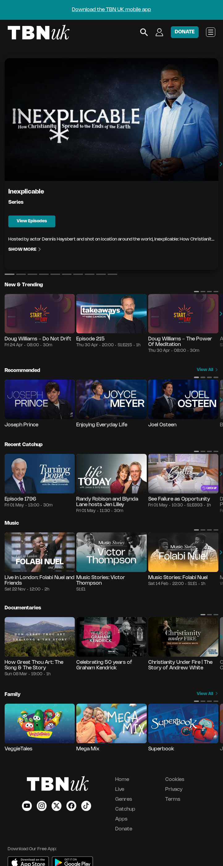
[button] (10, 274)
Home (122, 779)
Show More (25, 250)
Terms (172, 799)
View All (207, 370)
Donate (123, 829)
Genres (123, 799)
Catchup (125, 809)
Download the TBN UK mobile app (111, 9)
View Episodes (32, 221)
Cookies (174, 779)
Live (119, 789)
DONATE (185, 32)
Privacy (174, 789)
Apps (121, 819)
